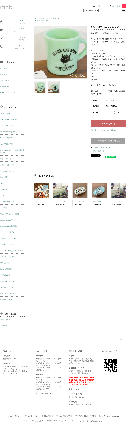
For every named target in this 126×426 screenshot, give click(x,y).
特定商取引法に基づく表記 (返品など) (104, 130)
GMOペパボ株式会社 (53, 421)
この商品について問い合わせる (108, 141)
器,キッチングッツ (57, 18)
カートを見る (119, 6)
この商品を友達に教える (102, 147)
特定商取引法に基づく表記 (87, 416)
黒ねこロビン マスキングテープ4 (105, 201)
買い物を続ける (98, 151)
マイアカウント (101, 6)
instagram (115, 416)
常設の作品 (44, 18)
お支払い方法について (50, 416)
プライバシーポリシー (32, 416)
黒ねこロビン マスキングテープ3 (86, 201)
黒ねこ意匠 (45, 20)
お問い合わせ (18, 416)
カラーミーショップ (27, 421)
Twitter (107, 416)
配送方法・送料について (68, 416)
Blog (101, 416)
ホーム (9, 416)
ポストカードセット (43, 201)
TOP (36, 18)
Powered (88, 421)
